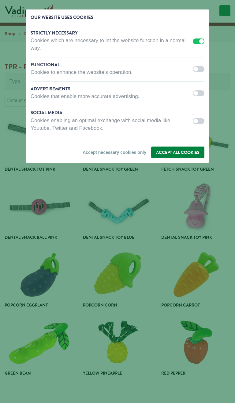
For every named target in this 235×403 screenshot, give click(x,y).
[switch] (198, 41)
